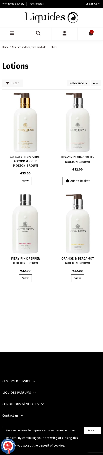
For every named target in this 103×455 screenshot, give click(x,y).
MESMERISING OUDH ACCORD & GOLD (25, 159)
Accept (93, 430)
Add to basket (78, 181)
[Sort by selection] (78, 83)
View (25, 181)
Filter (12, 83)
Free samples (36, 3)
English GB (93, 3)
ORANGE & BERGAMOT (77, 258)
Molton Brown (25, 165)
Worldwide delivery (13, 3)
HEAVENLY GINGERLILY (77, 157)
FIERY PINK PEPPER (25, 258)
